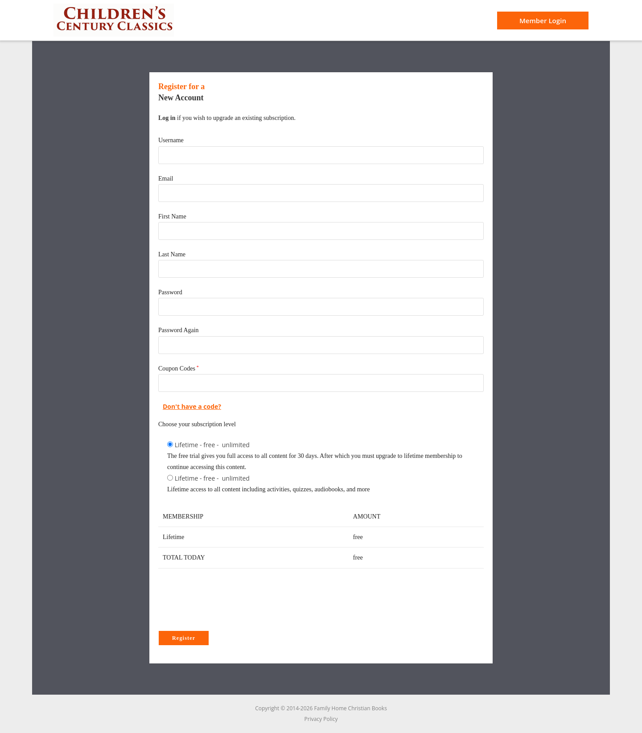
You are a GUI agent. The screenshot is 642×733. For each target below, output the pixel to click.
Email (165, 178)
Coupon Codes (176, 368)
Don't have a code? (192, 406)
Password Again (178, 330)
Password (170, 292)
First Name (172, 216)
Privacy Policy (321, 719)
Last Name (171, 254)
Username (171, 140)
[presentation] (226, 602)
